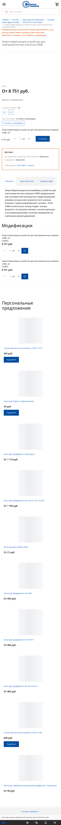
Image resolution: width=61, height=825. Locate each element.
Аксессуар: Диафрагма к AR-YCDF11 (19, 640)
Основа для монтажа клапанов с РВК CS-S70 (23, 348)
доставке (22, 165)
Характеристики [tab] (27, 181)
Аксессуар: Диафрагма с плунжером (19, 454)
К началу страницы (30, 811)
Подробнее (11, 359)
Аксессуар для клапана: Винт (16, 547)
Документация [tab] (46, 181)
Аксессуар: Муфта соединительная (19, 401)
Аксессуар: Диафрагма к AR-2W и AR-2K (20, 686)
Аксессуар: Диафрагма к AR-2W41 (18, 593)
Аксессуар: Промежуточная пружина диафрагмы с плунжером (30, 785)
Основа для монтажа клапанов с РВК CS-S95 (23, 732)
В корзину (42, 139)
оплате (31, 165)
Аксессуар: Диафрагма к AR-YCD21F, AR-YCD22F (24, 500)
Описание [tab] (9, 181)
